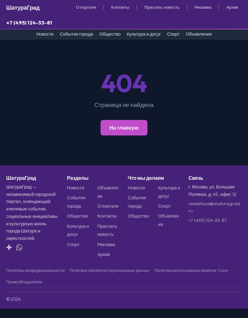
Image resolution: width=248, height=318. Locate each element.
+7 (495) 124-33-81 (29, 22)
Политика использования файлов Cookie (191, 270)
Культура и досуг (144, 34)
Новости (45, 34)
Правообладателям (24, 281)
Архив (232, 7)
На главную (123, 128)
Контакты (120, 7)
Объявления (199, 34)
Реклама (202, 7)
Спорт (173, 34)
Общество (109, 34)
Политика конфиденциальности (35, 270)
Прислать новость (161, 7)
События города (76, 34)
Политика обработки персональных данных (109, 270)
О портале (86, 7)
